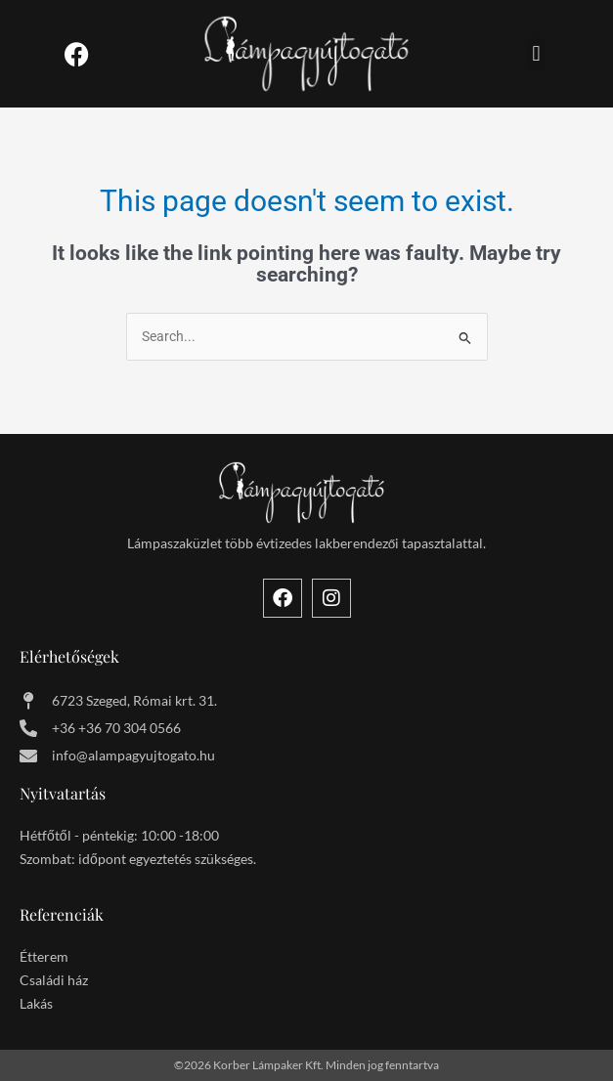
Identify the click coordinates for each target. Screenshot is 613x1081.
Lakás (36, 1003)
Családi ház (54, 980)
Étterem (44, 956)
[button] (536, 54)
